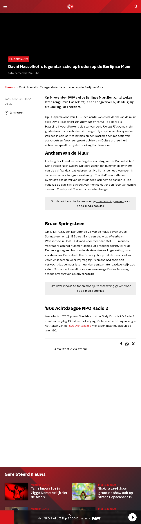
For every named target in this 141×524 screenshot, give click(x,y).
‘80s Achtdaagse (79, 325)
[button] (132, 517)
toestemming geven (110, 201)
